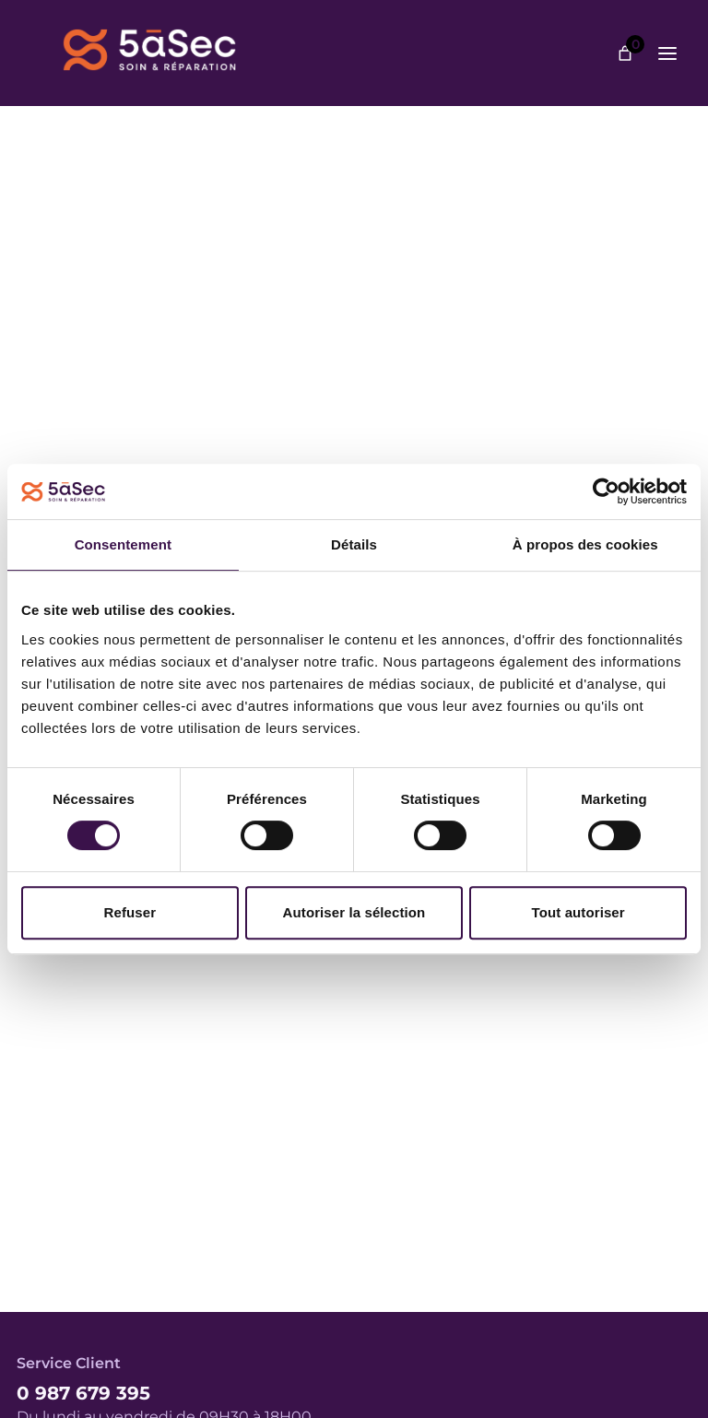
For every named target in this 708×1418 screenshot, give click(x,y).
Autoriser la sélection (354, 912)
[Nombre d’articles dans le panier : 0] (625, 53)
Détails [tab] (354, 544)
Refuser (130, 912)
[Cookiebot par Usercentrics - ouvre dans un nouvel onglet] (606, 491)
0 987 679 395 (83, 1393)
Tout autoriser (578, 912)
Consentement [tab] (123, 544)
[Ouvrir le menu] (667, 53)
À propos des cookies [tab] (585, 544)
